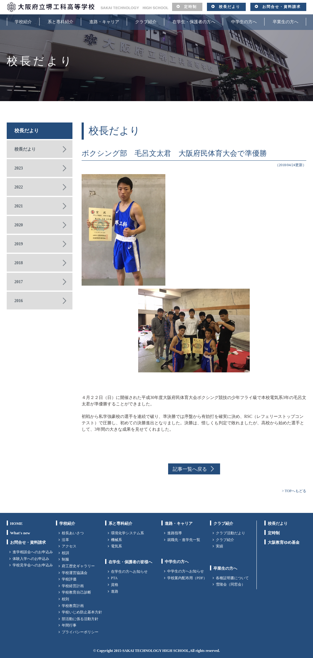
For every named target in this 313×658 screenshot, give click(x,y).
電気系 (116, 546)
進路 (114, 591)
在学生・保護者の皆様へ (130, 562)
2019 (18, 244)
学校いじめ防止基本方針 (82, 612)
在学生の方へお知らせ (129, 571)
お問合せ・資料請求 (281, 7)
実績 (219, 546)
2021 (18, 206)
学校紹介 (23, 22)
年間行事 (69, 625)
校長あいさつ (73, 533)
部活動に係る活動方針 (80, 619)
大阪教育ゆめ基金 (284, 542)
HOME (16, 523)
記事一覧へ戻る (190, 469)
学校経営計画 (73, 586)
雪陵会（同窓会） (230, 584)
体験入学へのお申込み (31, 559)
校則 (65, 599)
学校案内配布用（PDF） (187, 578)
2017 (18, 282)
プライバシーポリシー (80, 632)
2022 (18, 187)
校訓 (65, 553)
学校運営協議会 (74, 573)
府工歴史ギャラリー (78, 566)
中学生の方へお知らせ (185, 571)
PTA (114, 578)
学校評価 (69, 579)
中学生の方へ (244, 22)
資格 (114, 585)
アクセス (69, 546)
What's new (20, 533)
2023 (18, 168)
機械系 (116, 540)
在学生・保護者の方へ (193, 22)
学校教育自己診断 (76, 592)
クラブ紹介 (145, 22)
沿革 (65, 540)
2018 (18, 263)
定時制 (190, 7)
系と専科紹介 (60, 22)
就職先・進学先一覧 (183, 540)
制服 (65, 559)
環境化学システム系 (127, 533)
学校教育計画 (73, 606)
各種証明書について (232, 578)
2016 (18, 300)
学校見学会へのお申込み (33, 565)
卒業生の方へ (285, 22)
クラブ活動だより (230, 533)
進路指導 (174, 533)
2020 (18, 225)
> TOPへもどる (294, 491)
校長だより (229, 7)
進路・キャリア (104, 22)
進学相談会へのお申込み (33, 552)
